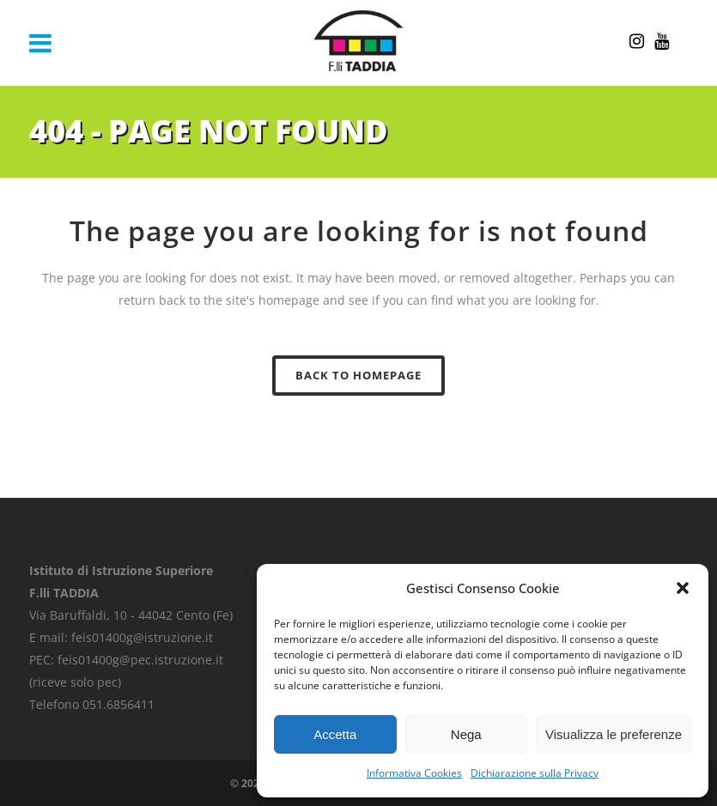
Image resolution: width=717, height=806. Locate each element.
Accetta (334, 734)
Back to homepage (358, 375)
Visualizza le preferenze (613, 734)
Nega (466, 734)
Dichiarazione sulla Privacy (535, 773)
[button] (682, 588)
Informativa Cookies (414, 773)
